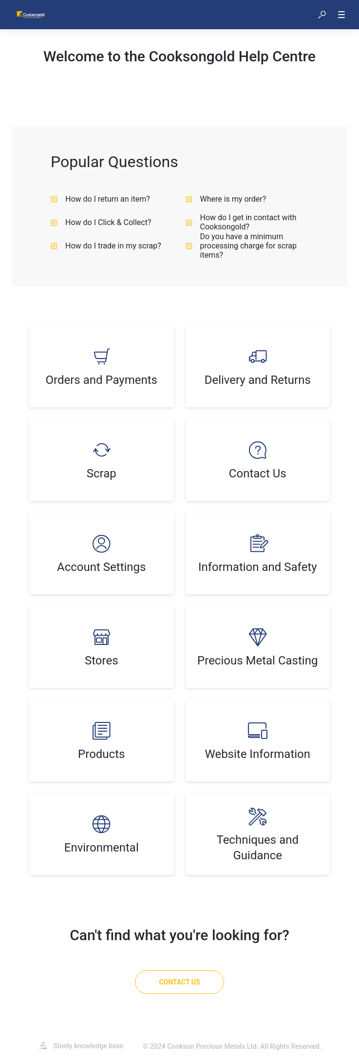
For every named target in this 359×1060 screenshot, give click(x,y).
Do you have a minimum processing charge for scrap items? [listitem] (241, 245)
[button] (322, 14)
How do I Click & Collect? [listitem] (101, 222)
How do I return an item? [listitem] (100, 199)
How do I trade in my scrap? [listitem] (106, 245)
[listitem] (101, 366)
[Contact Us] (179, 982)
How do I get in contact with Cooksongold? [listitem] (241, 222)
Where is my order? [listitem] (226, 199)
